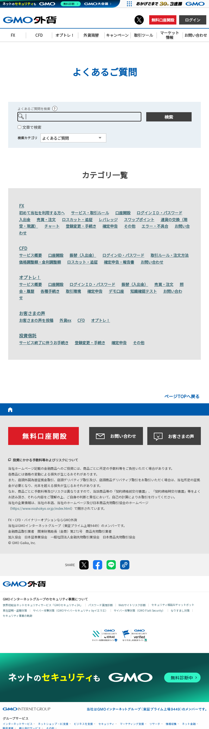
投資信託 (27, 335)
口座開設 (122, 212)
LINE (111, 564)
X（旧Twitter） (139, 20)
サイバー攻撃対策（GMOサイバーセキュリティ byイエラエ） (70, 610)
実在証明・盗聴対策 (15, 610)
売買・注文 (46, 219)
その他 (129, 226)
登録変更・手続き (81, 226)
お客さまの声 (32, 313)
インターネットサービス (18, 724)
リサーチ (154, 724)
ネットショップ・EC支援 (53, 724)
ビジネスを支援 (83, 724)
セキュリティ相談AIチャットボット (172, 605)
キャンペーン (117, 35)
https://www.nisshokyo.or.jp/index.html (41, 508)
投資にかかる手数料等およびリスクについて (45, 459)
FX (21, 205)
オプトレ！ (30, 277)
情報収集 (171, 724)
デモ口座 (116, 291)
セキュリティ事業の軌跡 (17, 616)
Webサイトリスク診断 (132, 605)
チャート (52, 226)
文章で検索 (31, 127)
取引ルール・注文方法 (170, 255)
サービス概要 (30, 255)
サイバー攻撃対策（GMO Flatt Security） (139, 610)
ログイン (192, 20)
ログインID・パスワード (123, 255)
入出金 (24, 219)
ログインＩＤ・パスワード (159, 212)
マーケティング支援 (132, 724)
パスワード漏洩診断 (100, 605)
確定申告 (110, 226)
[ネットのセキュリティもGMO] (41, 4)
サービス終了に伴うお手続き (43, 342)
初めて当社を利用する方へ (42, 212)
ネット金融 (189, 724)
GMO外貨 (24, 584)
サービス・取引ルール (90, 212)
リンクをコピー (124, 564)
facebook (97, 564)
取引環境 (73, 291)
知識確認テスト (143, 291)
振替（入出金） (83, 255)
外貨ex (65, 320)
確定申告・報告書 (119, 262)
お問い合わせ (152, 262)
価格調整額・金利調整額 (40, 262)
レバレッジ (108, 219)
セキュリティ (106, 724)
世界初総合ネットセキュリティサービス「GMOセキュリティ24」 (43, 605)
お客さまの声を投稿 (36, 320)
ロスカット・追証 (77, 219)
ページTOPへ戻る (181, 396)
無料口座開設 (162, 20)
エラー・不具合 (155, 226)
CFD (23, 248)
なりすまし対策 (180, 610)
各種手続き (50, 291)
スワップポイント (139, 219)
